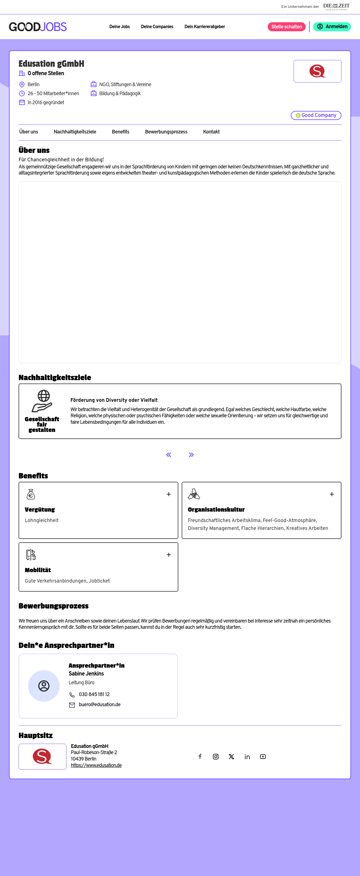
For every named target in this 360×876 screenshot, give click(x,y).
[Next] (191, 455)
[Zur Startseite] (38, 26)
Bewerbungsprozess (166, 132)
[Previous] (169, 455)
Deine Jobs (119, 27)
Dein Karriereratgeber (204, 27)
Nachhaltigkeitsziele (75, 132)
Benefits (120, 132)
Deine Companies (157, 27)
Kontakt (211, 132)
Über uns (28, 132)
